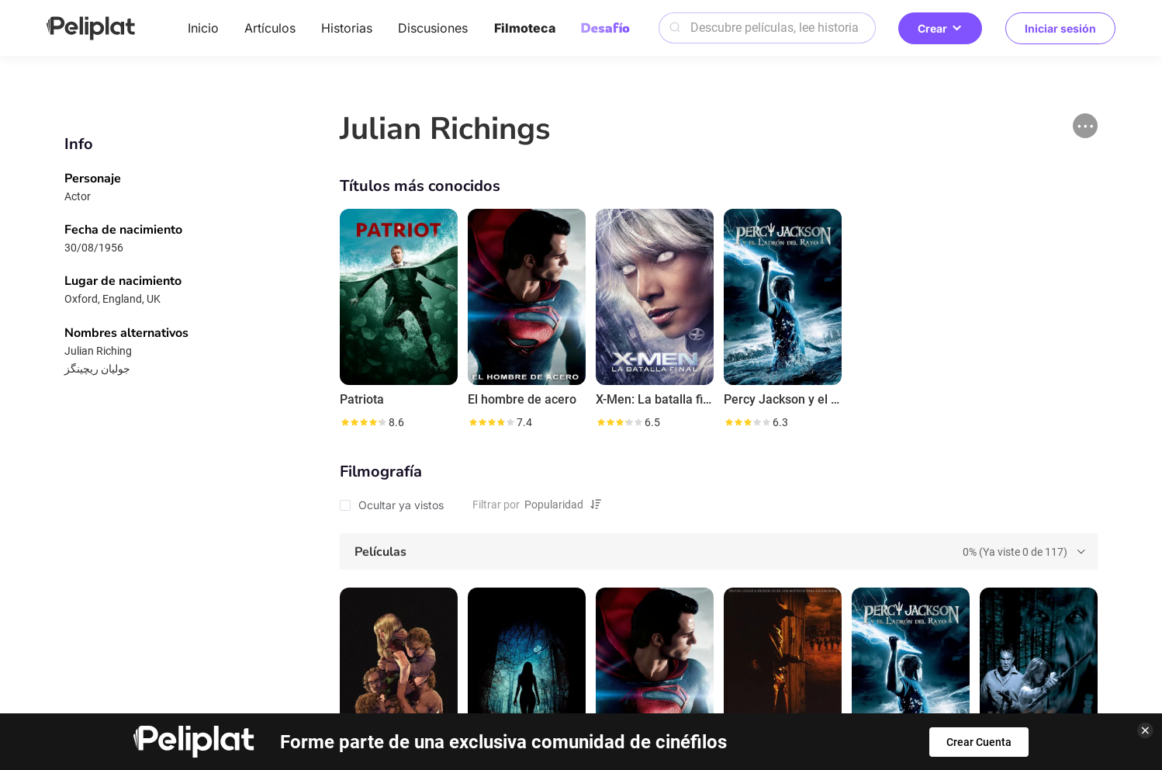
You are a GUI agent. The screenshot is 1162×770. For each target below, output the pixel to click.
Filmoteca (524, 28)
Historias (346, 28)
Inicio (203, 28)
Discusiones (433, 28)
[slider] (363, 422)
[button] (1085, 125)
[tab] (718, 552)
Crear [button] (940, 28)
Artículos (270, 28)
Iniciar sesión (1060, 28)
